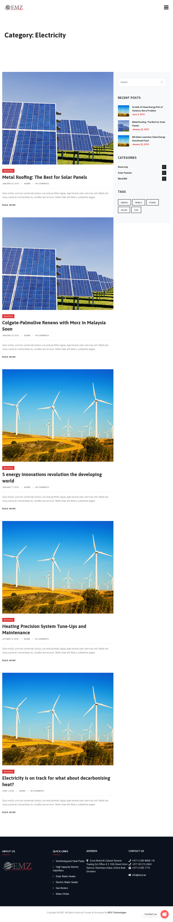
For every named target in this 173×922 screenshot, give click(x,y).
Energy (124, 202)
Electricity (8, 171)
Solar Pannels (125, 173)
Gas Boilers (62, 887)
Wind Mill (122, 179)
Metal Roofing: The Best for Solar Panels (45, 177)
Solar (124, 210)
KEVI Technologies (117, 912)
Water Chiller (62, 893)
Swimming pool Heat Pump (70, 860)
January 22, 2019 (140, 144)
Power (152, 202)
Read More (9, 205)
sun (136, 210)
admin (27, 183)
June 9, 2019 (138, 114)
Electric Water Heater (67, 881)
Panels (138, 202)
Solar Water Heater (66, 875)
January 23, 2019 (140, 129)
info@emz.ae (139, 874)
